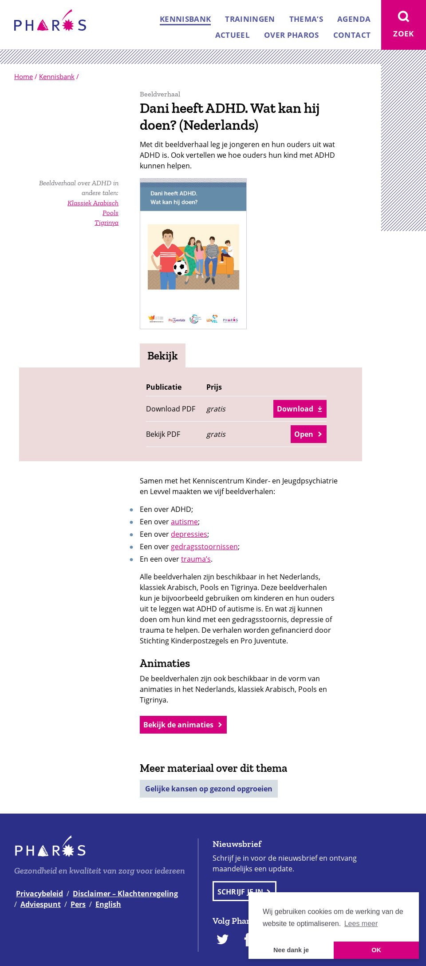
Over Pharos (291, 35)
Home (23, 76)
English (108, 904)
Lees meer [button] (361, 923)
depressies (189, 534)
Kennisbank (185, 19)
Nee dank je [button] (291, 950)
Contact (352, 35)
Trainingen (250, 19)
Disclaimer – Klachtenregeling (125, 893)
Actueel (232, 35)
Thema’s (306, 19)
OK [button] (376, 950)
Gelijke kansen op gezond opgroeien (208, 789)
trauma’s (196, 559)
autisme (184, 522)
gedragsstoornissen (204, 546)
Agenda (354, 19)
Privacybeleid (39, 893)
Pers (78, 904)
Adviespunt (40, 904)
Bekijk (162, 355)
